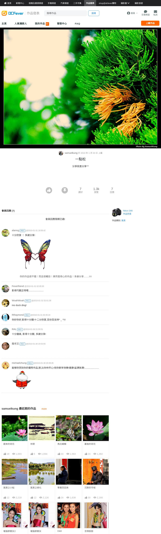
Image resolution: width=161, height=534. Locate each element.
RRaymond (18, 314)
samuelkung (68, 153)
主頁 (4, 23)
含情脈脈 (88, 531)
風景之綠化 (35, 487)
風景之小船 (8, 487)
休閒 (32, 444)
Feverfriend (18, 286)
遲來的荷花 (8, 444)
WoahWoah (18, 300)
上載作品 (150, 23)
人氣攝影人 (21, 23)
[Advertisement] (80, 178)
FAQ (77, 23)
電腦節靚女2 (9, 531)
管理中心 (62, 23)
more (44, 409)
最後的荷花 (89, 444)
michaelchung (19, 363)
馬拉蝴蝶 (61, 444)
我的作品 (42, 24)
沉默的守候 (89, 487)
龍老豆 (15, 343)
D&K (59, 531)
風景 (123, 220)
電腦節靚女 (35, 531)
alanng (15, 230)
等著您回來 (63, 487)
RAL (14, 329)
